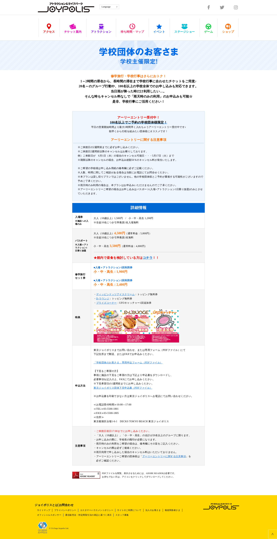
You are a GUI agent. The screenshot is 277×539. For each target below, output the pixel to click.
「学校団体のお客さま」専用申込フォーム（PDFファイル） (128, 362)
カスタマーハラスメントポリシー (100, 508)
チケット (51, 36)
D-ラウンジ (102, 298)
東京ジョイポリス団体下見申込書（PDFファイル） (123, 388)
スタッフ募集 (126, 512)
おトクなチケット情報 (69, 36)
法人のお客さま (160, 508)
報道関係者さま (181, 508)
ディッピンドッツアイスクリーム (115, 294)
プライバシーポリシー (68, 508)
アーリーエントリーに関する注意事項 (164, 456)
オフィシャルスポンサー (50, 512)
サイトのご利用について (135, 508)
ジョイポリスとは (49, 502)
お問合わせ (75, 502)
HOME (41, 36)
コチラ (148, 258)
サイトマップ (44, 508)
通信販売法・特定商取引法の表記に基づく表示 (91, 512)
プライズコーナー (106, 303)
